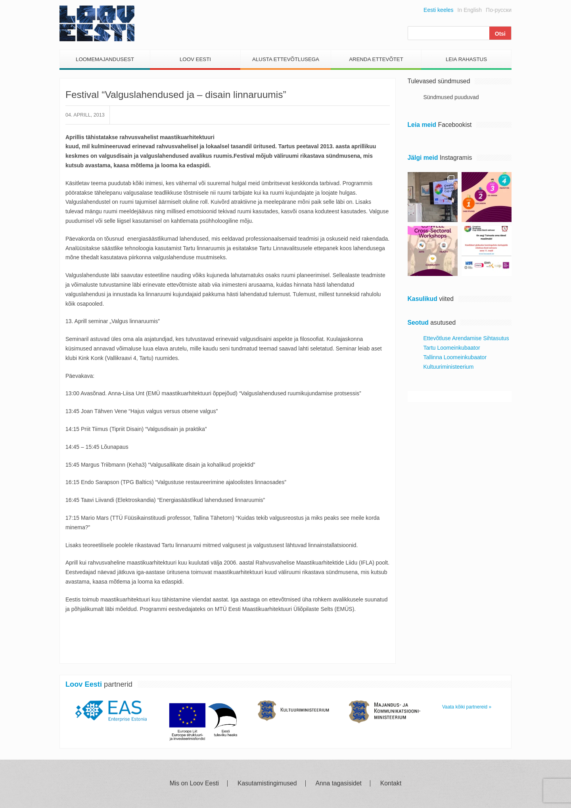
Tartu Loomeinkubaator (451, 348)
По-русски (499, 10)
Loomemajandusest (105, 59)
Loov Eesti (195, 59)
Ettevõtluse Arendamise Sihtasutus (466, 338)
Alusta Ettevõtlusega (285, 59)
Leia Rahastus (466, 59)
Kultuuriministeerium (448, 367)
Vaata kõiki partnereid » (466, 707)
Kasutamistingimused (267, 783)
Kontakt (390, 783)
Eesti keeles (438, 10)
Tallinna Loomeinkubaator (455, 357)
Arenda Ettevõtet (376, 59)
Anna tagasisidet (339, 783)
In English (470, 10)
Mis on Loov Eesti (194, 783)
